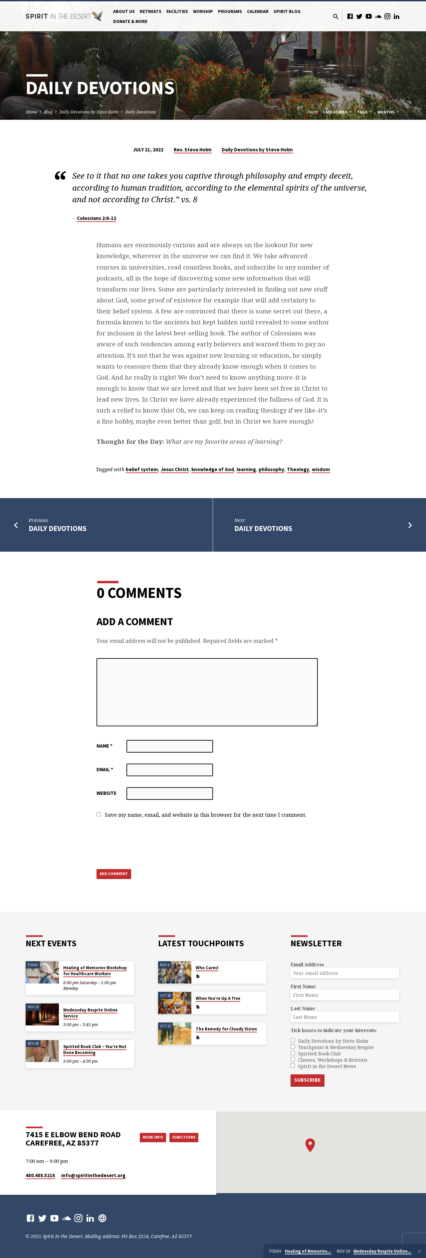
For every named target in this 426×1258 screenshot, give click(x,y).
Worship (203, 11)
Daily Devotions (140, 112)
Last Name (303, 1008)
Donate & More (130, 21)
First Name (303, 986)
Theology (298, 469)
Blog (48, 112)
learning (246, 469)
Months (388, 111)
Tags (365, 111)
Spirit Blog (287, 11)
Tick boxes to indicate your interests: (334, 1030)
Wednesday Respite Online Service (90, 1012)
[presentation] (147, 844)
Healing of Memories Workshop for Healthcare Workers (95, 970)
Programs (230, 11)
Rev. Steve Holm (193, 149)
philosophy (271, 469)
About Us (124, 11)
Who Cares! (207, 967)
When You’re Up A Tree (218, 998)
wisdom (321, 469)
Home (31, 112)
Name (104, 746)
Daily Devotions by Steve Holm (88, 112)
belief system (142, 469)
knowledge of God (212, 469)
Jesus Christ (175, 469)
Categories (338, 111)
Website (106, 793)
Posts (312, 112)
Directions (182, 1144)
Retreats (150, 11)
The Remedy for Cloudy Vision (226, 1028)
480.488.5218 (40, 1175)
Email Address (307, 964)
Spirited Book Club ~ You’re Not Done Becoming (94, 1049)
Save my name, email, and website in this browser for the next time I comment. (206, 814)
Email (105, 769)
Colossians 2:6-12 (96, 218)
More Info (181, 1131)
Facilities (177, 11)
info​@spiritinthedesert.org (93, 1175)
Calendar (258, 11)
